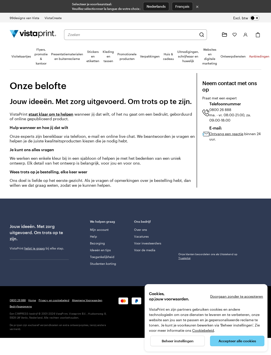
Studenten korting (103, 263)
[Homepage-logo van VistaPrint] (33, 34)
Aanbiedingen (259, 56)
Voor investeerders (147, 243)
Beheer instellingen (178, 341)
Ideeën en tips (100, 250)
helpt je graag (34, 248)
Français (182, 6)
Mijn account (99, 229)
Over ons (140, 229)
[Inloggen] (245, 35)
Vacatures (141, 236)
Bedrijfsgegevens (21, 306)
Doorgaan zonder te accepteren (236, 296)
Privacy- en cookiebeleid (54, 300)
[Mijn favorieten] (234, 34)
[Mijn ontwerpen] (224, 34)
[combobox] (132, 34)
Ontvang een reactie (226, 134)
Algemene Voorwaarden (87, 300)
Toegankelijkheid (102, 257)
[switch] (246, 18)
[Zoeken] (201, 34)
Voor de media (144, 250)
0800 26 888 (18, 300)
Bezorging (97, 243)
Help (93, 236)
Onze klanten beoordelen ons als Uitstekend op (207, 256)
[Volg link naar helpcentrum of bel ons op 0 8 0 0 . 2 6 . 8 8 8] (214, 35)
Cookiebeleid (203, 330)
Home (32, 300)
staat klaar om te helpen (51, 114)
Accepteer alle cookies (237, 341)
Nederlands (156, 6)
